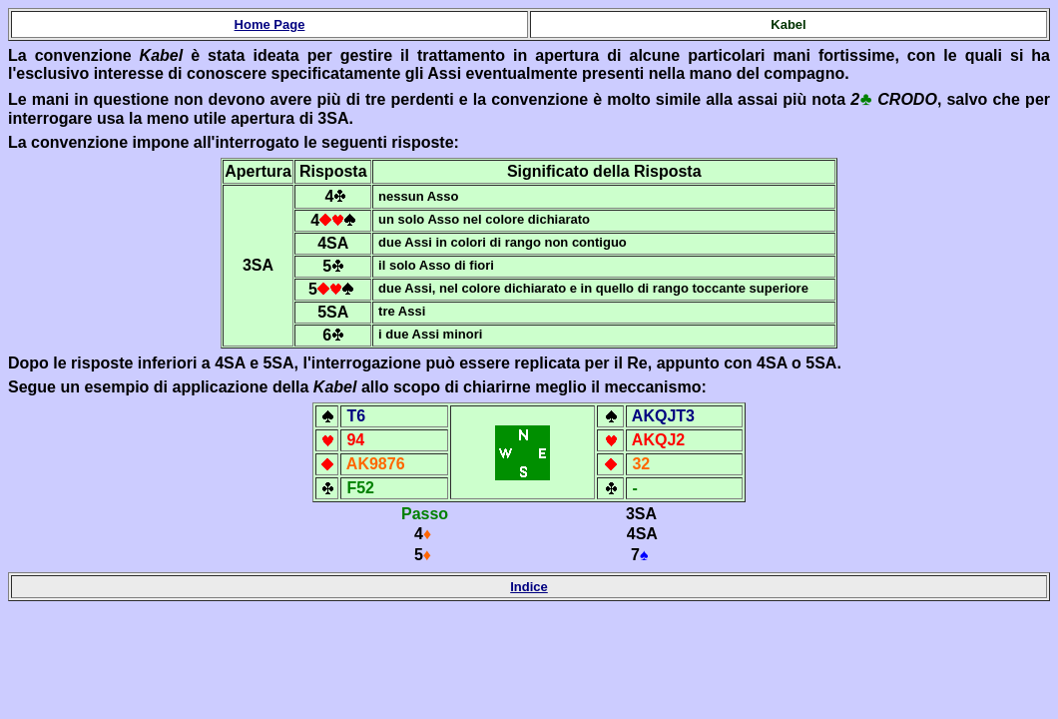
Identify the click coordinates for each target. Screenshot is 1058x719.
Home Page (270, 24)
